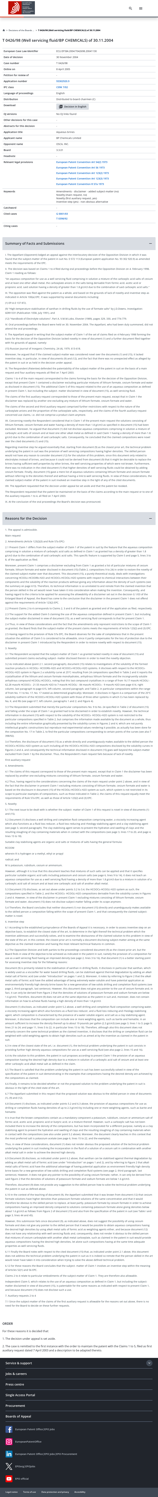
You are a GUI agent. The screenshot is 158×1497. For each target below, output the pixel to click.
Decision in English (72, 107)
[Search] (130, 8)
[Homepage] (3, 30)
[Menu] (141, 8)
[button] (79, 243)
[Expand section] (149, 1363)
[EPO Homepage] (21, 8)
